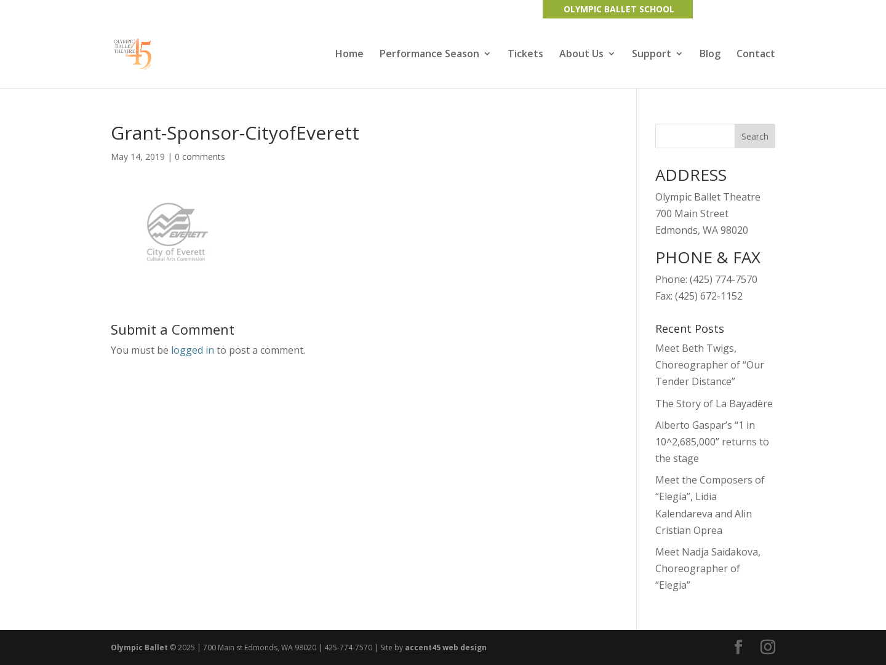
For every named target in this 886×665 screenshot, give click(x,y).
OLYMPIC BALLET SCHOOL (619, 9)
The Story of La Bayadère (714, 403)
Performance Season (429, 54)
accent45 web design (446, 647)
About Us (581, 54)
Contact (755, 54)
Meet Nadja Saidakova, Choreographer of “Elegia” (707, 568)
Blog (710, 54)
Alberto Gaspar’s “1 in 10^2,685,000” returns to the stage (712, 441)
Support (651, 54)
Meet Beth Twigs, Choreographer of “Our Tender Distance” (709, 364)
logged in (192, 350)
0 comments (200, 156)
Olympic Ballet (139, 647)
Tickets (525, 54)
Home (349, 54)
